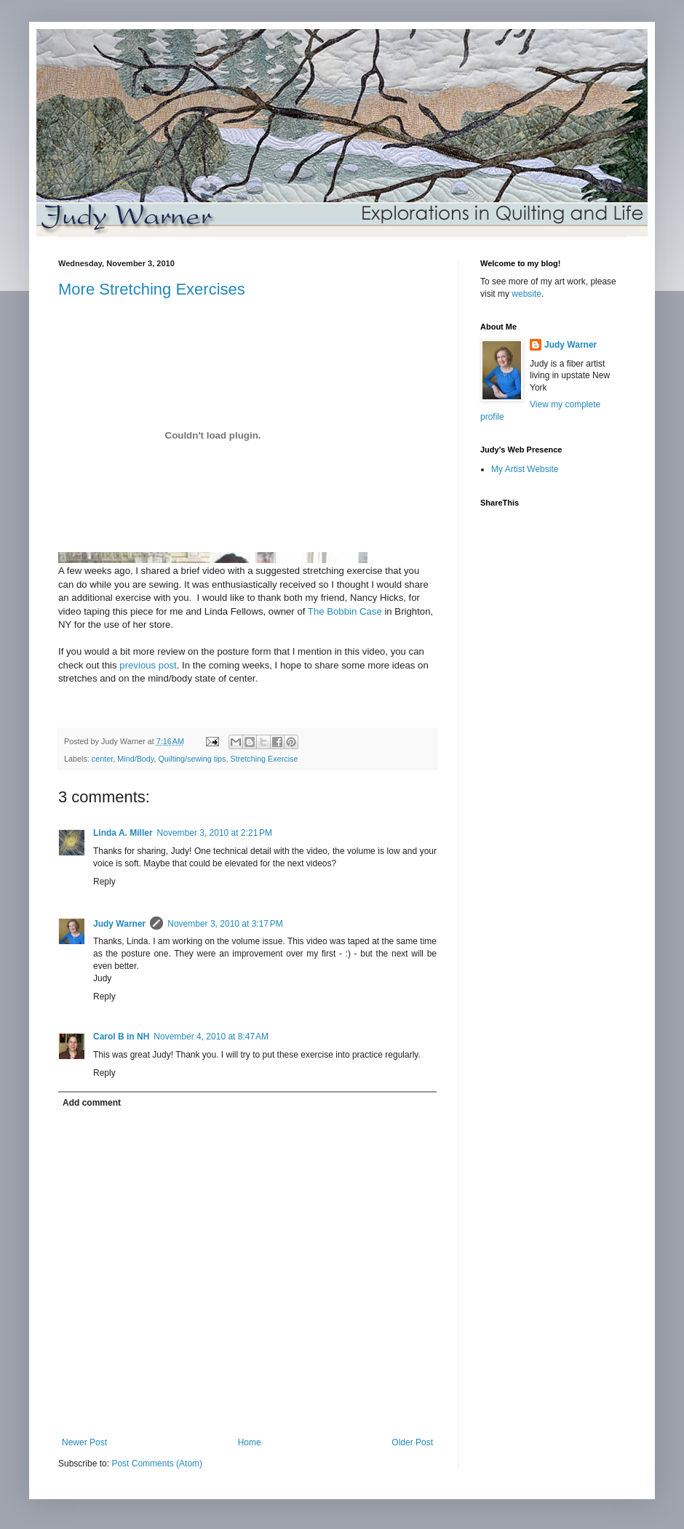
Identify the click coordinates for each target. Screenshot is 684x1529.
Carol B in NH (121, 1036)
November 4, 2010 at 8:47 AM (211, 1036)
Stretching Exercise (264, 758)
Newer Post (84, 1442)
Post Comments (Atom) (156, 1463)
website (526, 294)
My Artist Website (524, 469)
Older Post (412, 1442)
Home (249, 1442)
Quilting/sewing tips (192, 758)
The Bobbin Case (345, 611)
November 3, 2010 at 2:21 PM (214, 833)
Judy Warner (119, 924)
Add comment (92, 1103)
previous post (147, 665)
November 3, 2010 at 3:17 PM (224, 924)
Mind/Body (135, 758)
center (102, 758)
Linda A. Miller (123, 833)
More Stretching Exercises (151, 289)
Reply (104, 882)
